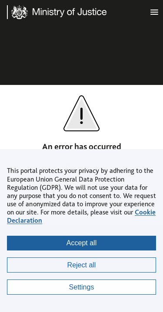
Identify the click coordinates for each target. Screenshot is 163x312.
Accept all (81, 243)
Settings (81, 287)
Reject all (81, 265)
